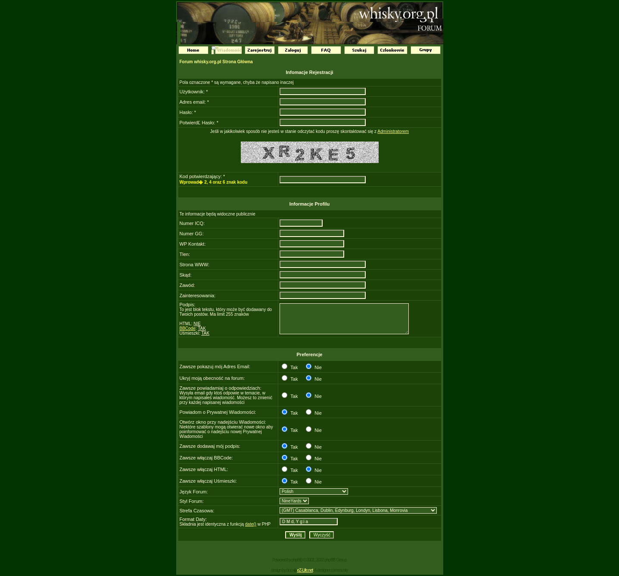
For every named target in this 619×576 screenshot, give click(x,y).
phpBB (297, 560)
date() (250, 524)
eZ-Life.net (305, 570)
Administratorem (393, 131)
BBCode (188, 328)
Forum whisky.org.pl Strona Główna (216, 61)
